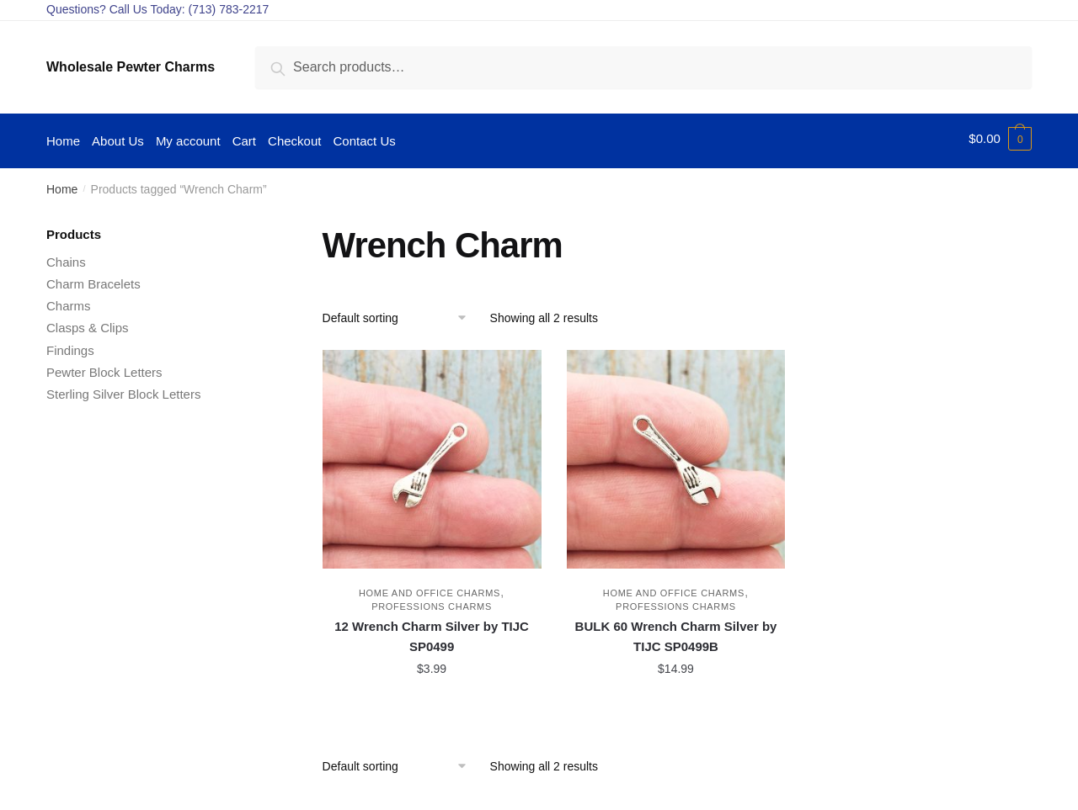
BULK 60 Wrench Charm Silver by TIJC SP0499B (676, 632)
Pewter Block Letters (104, 368)
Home (61, 185)
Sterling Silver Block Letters (123, 390)
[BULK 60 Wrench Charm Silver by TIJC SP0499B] (676, 455)
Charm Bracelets (93, 280)
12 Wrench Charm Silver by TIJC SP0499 (431, 632)
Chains (66, 258)
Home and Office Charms (429, 589)
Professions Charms (431, 602)
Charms (68, 301)
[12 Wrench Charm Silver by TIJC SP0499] (432, 455)
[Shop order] (400, 314)
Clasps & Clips (87, 323)
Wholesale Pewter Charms (130, 67)
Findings (70, 346)
